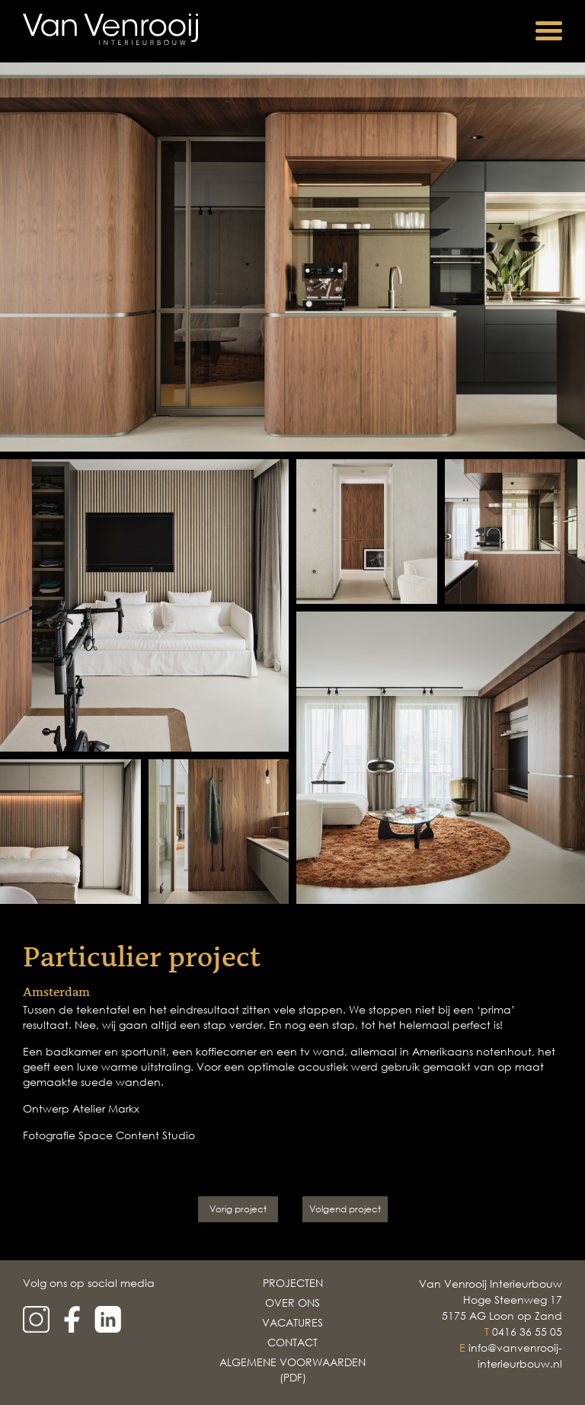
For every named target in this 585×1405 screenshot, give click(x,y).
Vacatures (292, 1322)
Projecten (293, 1282)
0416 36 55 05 (527, 1331)
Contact (292, 1342)
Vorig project (238, 1209)
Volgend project (345, 1209)
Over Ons (292, 1302)
